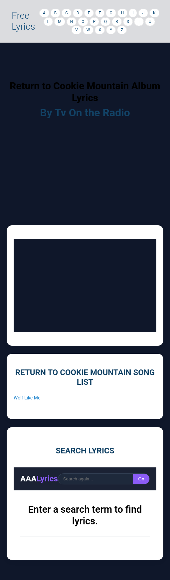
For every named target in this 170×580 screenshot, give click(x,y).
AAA (39, 478)
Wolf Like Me (27, 397)
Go (141, 478)
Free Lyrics (23, 21)
